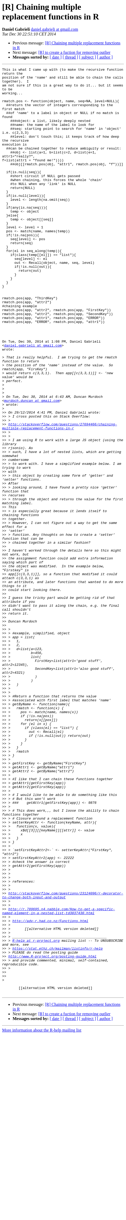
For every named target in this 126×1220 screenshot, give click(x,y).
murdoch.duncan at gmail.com (32, 467)
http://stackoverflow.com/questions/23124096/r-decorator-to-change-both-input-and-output (62, 1061)
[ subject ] (87, 57)
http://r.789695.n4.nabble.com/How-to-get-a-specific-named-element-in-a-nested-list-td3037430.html (58, 1080)
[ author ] (105, 57)
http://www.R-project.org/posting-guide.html (52, 1134)
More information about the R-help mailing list (41, 1215)
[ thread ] (70, 57)
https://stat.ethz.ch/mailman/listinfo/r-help (57, 1125)
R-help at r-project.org (35, 1115)
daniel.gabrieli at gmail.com (54, 29)
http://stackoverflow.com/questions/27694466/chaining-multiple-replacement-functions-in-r (59, 498)
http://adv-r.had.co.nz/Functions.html (50, 1091)
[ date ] (56, 57)
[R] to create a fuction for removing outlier (74, 52)
